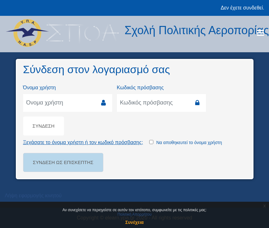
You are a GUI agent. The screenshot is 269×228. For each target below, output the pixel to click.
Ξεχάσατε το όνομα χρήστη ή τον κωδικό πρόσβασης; (83, 142)
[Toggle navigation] (260, 33)
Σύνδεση (43, 126)
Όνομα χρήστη (39, 87)
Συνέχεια (134, 222)
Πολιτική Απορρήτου (134, 214)
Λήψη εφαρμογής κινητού (33, 195)
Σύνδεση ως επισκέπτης (63, 162)
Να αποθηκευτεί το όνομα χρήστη (189, 142)
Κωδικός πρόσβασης (140, 87)
